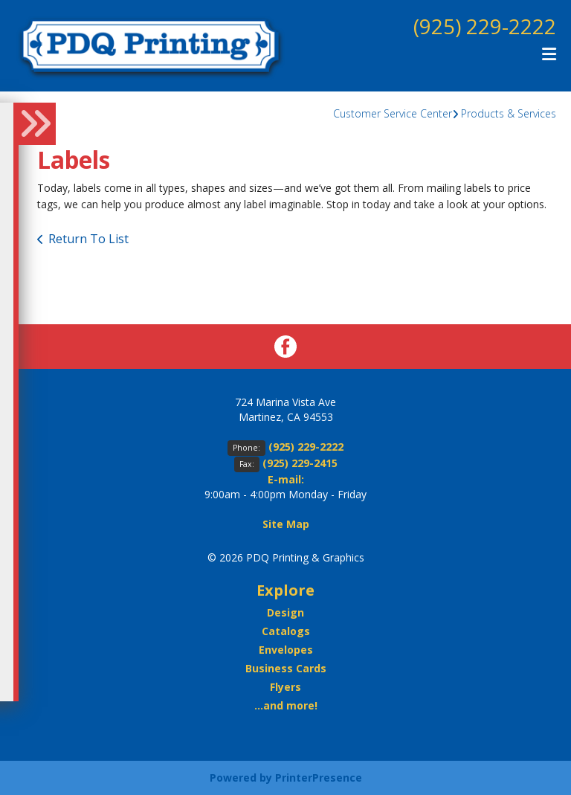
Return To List (88, 239)
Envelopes (286, 650)
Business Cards (285, 668)
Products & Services (508, 113)
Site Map (285, 524)
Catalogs (286, 631)
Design (285, 612)
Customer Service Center (392, 113)
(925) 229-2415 (300, 463)
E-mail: (286, 479)
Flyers (285, 687)
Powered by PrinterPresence (286, 777)
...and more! (285, 705)
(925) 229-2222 (484, 26)
